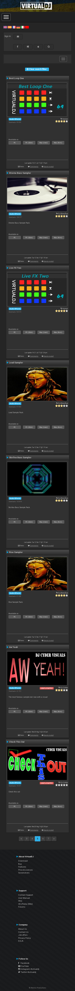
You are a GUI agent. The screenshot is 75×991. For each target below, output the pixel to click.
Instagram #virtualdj (28, 969)
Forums (21, 907)
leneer (65, 119)
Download (23, 861)
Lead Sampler (16, 363)
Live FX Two (15, 268)
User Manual (24, 898)
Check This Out (16, 742)
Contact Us (23, 932)
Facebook (23, 963)
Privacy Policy (24, 938)
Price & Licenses (25, 870)
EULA (20, 941)
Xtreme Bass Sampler (20, 173)
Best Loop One (16, 78)
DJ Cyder (64, 687)
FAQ (20, 901)
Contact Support (25, 895)
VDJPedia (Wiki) (25, 904)
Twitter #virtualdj (27, 972)
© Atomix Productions (37, 988)
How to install (48, 166)
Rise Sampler (16, 552)
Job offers (22, 935)
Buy (20, 864)
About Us (22, 929)
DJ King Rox (63, 213)
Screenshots (23, 873)
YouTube (23, 966)
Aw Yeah (13, 647)
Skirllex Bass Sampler (20, 457)
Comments (34, 166)
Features (22, 867)
